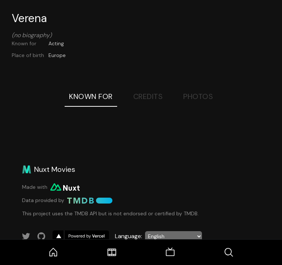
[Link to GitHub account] (41, 236)
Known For (91, 96)
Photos (198, 96)
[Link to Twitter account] (26, 236)
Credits (148, 96)
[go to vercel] (81, 236)
